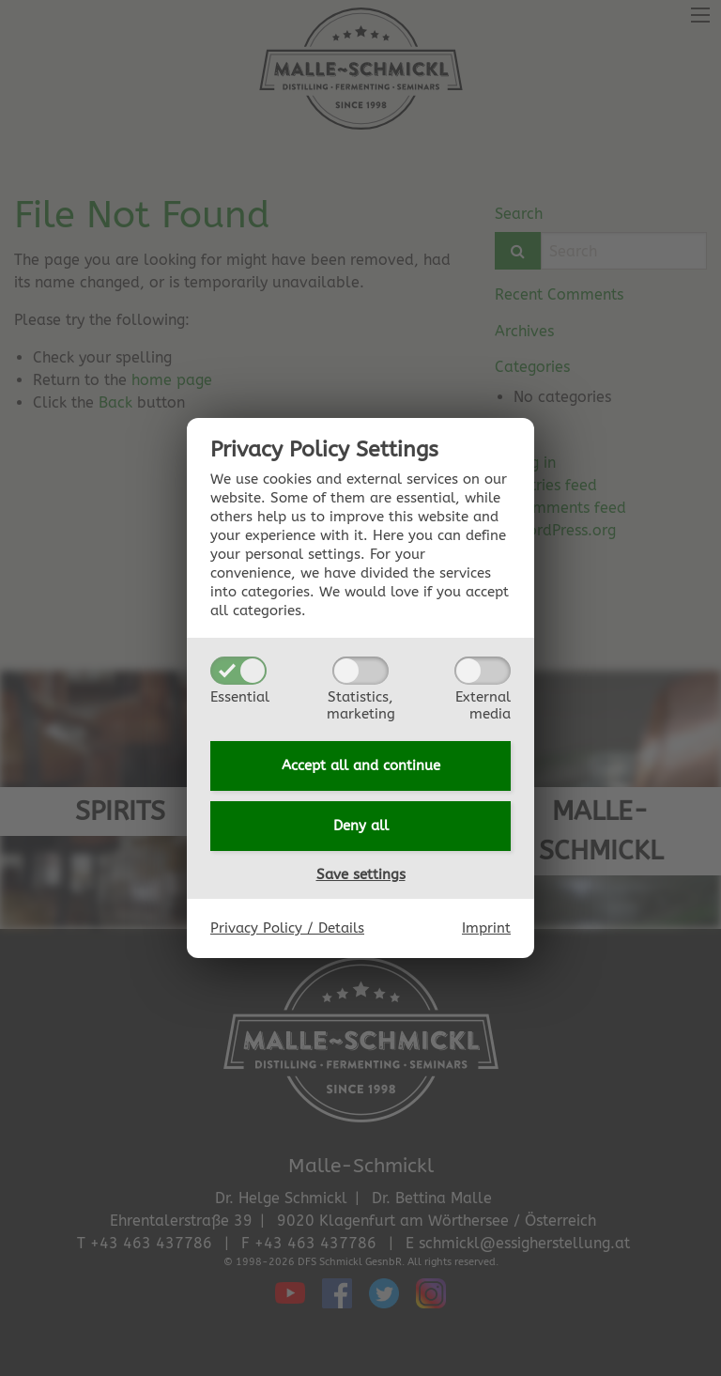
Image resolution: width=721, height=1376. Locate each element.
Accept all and (361, 765)
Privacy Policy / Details (287, 928)
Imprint (486, 928)
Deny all (361, 825)
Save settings (361, 874)
